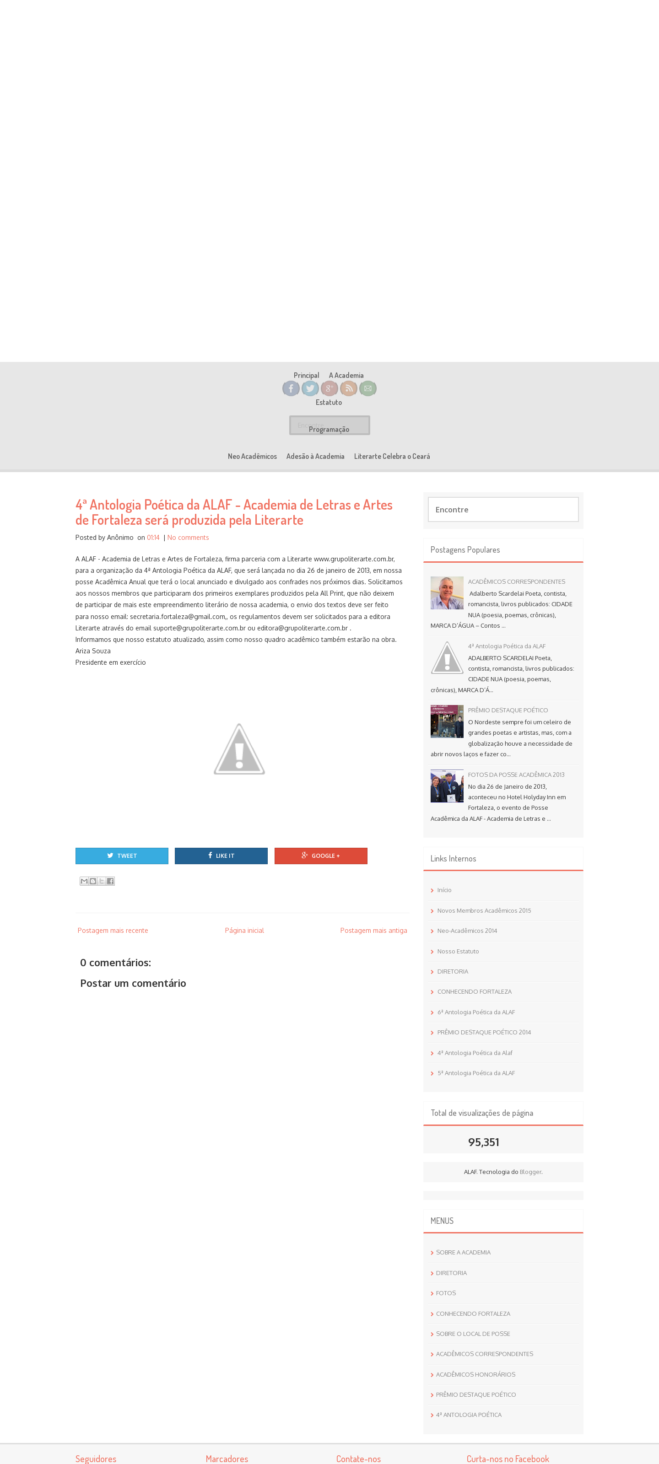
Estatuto (238, 456)
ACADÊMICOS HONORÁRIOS (475, 1374)
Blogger (530, 1171)
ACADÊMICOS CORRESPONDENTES (516, 581)
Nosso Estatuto (458, 951)
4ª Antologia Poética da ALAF (507, 646)
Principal (158, 456)
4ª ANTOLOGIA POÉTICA (469, 1414)
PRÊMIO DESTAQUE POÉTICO (508, 710)
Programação (280, 456)
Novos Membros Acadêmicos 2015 (484, 910)
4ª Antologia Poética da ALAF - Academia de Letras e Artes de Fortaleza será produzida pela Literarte (234, 511)
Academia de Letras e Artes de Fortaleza (329, 331)
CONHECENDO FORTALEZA (475, 991)
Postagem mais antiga (373, 930)
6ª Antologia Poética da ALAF (476, 1012)
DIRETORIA (453, 971)
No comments (188, 537)
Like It (221, 855)
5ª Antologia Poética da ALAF (476, 1072)
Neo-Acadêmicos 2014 (467, 930)
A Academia (197, 456)
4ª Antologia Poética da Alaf (475, 1052)
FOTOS (446, 1293)
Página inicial (244, 930)
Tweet (122, 855)
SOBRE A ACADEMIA (463, 1252)
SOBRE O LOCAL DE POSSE (473, 1333)
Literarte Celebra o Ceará (475, 456)
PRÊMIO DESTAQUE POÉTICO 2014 (484, 1032)
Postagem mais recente (113, 930)
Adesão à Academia (398, 456)
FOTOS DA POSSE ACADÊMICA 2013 (516, 774)
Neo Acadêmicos (334, 456)
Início (445, 889)
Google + (321, 855)
